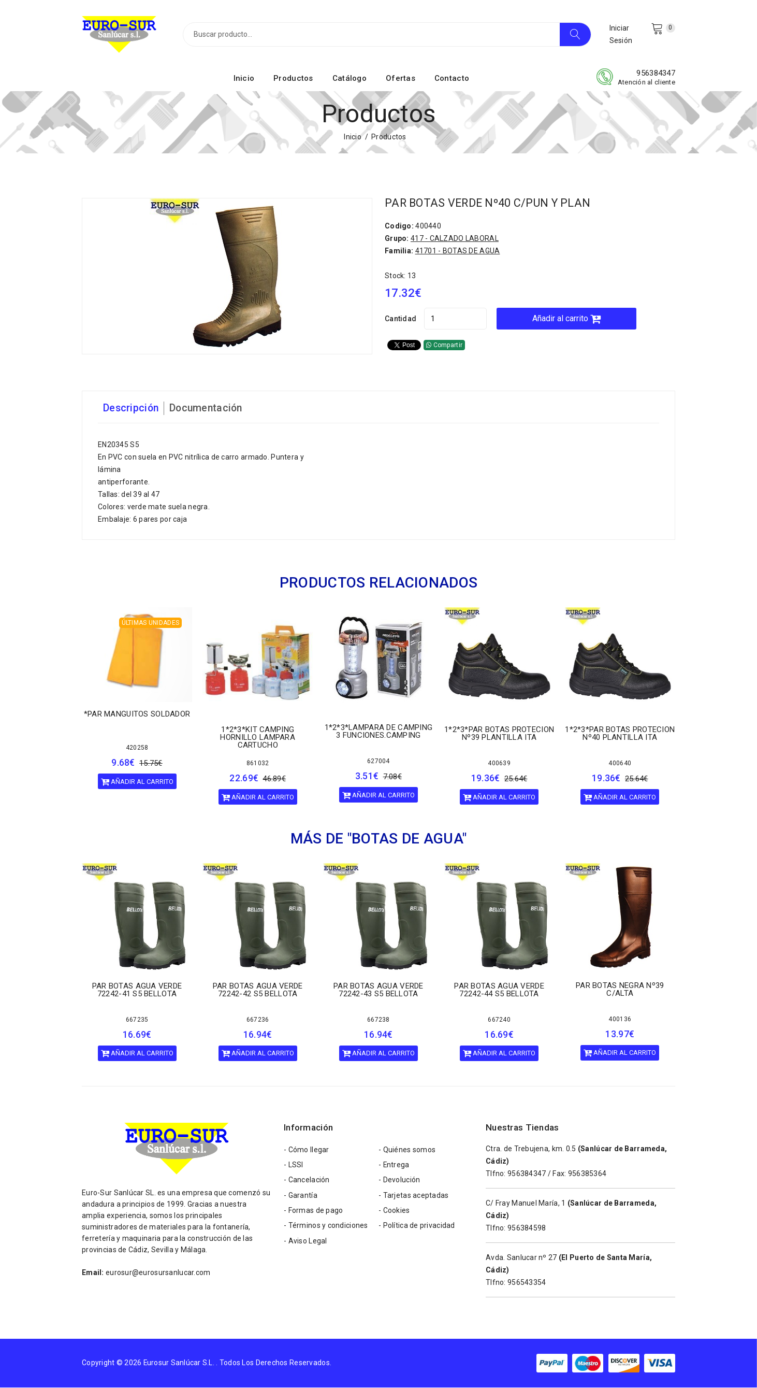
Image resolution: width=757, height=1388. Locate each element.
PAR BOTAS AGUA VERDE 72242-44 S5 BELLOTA (499, 990)
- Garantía (300, 1197)
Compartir (444, 346)
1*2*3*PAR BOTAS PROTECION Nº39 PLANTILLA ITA (499, 734)
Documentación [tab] (208, 409)
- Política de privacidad (416, 1228)
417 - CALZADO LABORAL (455, 239)
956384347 (655, 74)
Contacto (451, 79)
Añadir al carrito (571, 319)
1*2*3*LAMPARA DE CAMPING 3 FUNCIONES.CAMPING (379, 732)
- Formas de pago (313, 1213)
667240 (499, 1020)
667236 (257, 1020)
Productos (293, 79)
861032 (257, 764)
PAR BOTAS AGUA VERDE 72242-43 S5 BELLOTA (378, 990)
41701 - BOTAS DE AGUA (457, 252)
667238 (378, 1020)
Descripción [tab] (131, 409)
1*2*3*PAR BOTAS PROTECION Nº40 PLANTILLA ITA (620, 734)
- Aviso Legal (305, 1244)
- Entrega (394, 1166)
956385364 (587, 1174)
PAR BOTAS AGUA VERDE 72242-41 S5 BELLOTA (137, 990)
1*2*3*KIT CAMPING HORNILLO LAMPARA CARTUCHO (257, 738)
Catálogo (349, 79)
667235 (137, 1020)
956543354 (526, 1283)
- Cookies (394, 1213)
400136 (619, 1020)
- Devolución (399, 1182)
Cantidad (400, 320)
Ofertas (400, 79)
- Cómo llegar (306, 1151)
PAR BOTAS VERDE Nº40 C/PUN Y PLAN (489, 203)
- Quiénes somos (406, 1151)
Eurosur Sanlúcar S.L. (179, 1364)
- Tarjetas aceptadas (413, 1197)
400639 (499, 764)
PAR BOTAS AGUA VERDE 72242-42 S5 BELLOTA (258, 990)
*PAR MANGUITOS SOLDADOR (137, 715)
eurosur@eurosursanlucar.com (158, 1273)
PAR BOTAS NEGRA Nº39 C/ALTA (620, 990)
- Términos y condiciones (326, 1228)
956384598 (526, 1228)
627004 (378, 762)
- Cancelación (307, 1182)
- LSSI (293, 1166)
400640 (619, 764)
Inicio (244, 79)
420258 (137, 748)
